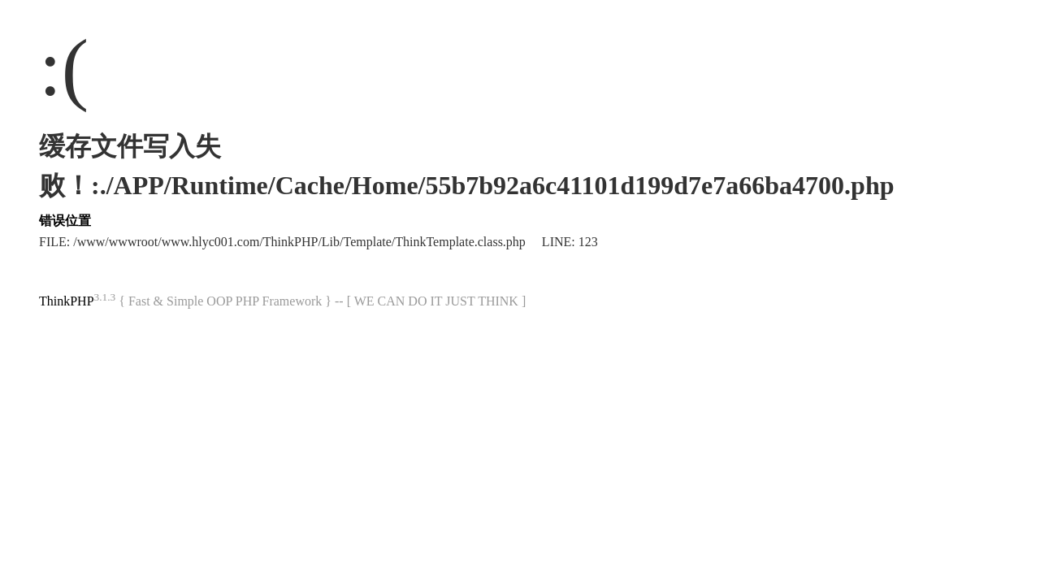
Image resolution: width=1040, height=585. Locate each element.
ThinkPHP (66, 301)
